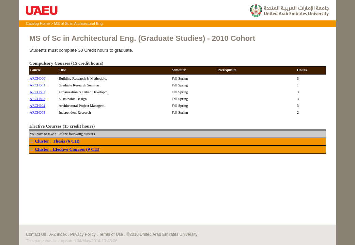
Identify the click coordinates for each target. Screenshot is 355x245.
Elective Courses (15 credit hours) (62, 126)
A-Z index (58, 234)
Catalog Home (38, 23)
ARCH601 (37, 85)
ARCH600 (37, 78)
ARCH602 (37, 92)
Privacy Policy (83, 234)
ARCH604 (37, 106)
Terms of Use (111, 234)
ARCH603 (37, 99)
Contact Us (36, 234)
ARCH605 (37, 112)
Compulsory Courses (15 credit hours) (66, 63)
